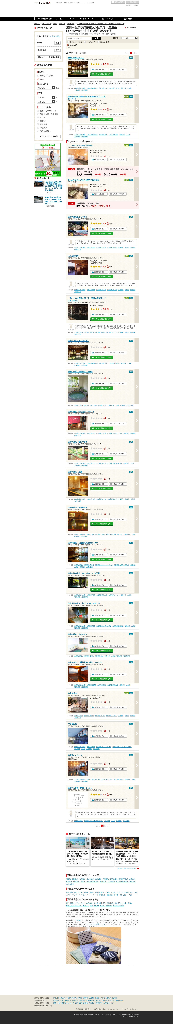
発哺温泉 (69, 881)
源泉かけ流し (128, 892)
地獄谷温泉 (114, 879)
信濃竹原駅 (84, 90)
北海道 (97, 998)
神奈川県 (56, 998)
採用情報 (136, 1014)
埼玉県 (62, 998)
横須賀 (64, 1003)
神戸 (112, 1003)
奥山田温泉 (90, 879)
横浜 (54, 1003)
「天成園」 (78, 920)
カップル (120, 892)
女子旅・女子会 (118, 906)
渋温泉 (68, 879)
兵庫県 (74, 998)
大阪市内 (92, 1003)
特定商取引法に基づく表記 (96, 1014)
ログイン (129, 5)
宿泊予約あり (104, 42)
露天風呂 (73, 892)
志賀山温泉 (70, 884)
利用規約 (108, 1014)
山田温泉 (75, 879)
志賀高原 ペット (118, 534)
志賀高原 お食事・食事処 (114, 463)
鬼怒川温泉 (119, 1000)
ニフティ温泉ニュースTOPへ (127, 869)
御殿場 (85, 1003)
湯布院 (112, 1000)
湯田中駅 (123, 88)
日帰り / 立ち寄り (47, 76)
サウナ (83, 895)
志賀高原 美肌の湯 (114, 88)
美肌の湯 (109, 906)
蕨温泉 (83, 881)
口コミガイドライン (114, 1009)
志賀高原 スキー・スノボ (103, 747)
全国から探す (55, 36)
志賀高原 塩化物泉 (79, 88)
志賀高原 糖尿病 (113, 134)
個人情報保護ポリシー (80, 1014)
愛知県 (108, 998)
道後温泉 (98, 1000)
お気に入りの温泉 (118, 2)
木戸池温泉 (111, 881)
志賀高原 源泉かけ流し (100, 405)
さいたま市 (74, 1003)
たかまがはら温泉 (92, 881)
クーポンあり (91, 42)
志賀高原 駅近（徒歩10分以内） (122, 747)
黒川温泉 (106, 1000)
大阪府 (91, 998)
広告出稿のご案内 (100, 1009)
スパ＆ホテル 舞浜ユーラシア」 (97, 924)
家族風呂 (43, 128)
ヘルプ (125, 1009)
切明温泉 (105, 879)
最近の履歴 (132, 2)
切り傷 (116, 895)
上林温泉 (132, 879)
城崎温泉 (75, 1000)
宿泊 (67, 892)
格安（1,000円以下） (108, 892)
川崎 (58, 1003)
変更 (57, 43)
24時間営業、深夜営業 (49, 114)
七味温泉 (82, 879)
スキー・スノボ (92, 895)
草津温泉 (56, 1000)
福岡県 (114, 998)
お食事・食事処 (88, 892)
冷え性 (97, 892)
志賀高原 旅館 (88, 405)
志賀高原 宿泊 (103, 88)
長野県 (103, 998)
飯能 (80, 1003)
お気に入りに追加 (118, 69)
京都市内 (99, 1003)
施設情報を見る (99, 69)
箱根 (62, 1000)
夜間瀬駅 (77, 90)
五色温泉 (98, 879)
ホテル (80, 892)
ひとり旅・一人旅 (125, 895)
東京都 (85, 998)
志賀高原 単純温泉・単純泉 (82, 534)
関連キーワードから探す (43, 1006)
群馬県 (80, 998)
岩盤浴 (42, 121)
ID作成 (136, 5)
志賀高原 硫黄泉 (91, 685)
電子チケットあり (76, 42)
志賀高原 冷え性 (112, 247)
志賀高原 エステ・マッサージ (103, 565)
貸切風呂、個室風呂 (106, 895)
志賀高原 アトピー (114, 595)
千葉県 (68, 998)
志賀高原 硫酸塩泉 (92, 88)
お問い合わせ (134, 1009)
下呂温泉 (82, 1000)
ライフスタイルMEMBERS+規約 (122, 1014)
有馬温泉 (68, 1000)
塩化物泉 (89, 903)
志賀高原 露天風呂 (118, 626)
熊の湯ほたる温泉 (122, 881)
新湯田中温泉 (123, 879)
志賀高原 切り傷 (101, 247)
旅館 (135, 892)
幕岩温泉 (103, 881)
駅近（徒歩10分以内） (74, 906)
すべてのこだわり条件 (49, 136)
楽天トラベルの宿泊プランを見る (102, 74)
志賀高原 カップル (111, 332)
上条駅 (129, 88)
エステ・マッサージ (73, 895)
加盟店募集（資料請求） (84, 1009)
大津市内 (106, 1003)
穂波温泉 (132, 881)
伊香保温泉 (90, 1000)
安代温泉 (76, 881)
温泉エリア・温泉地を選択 (48, 57)
